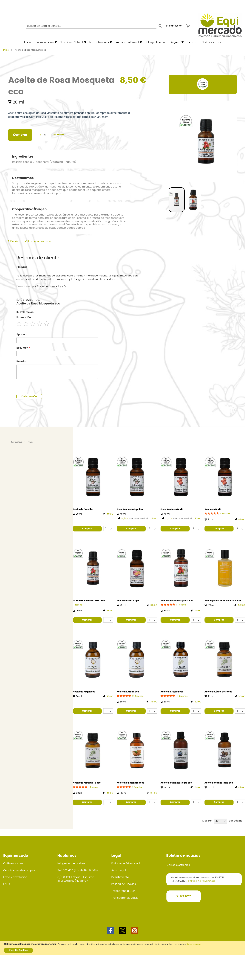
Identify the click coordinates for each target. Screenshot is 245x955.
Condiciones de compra (19, 870)
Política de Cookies (123, 884)
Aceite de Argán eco (84, 692)
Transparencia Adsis (124, 898)
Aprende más (194, 944)
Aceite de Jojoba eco (172, 692)
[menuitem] (27, 42)
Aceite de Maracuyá (128, 601)
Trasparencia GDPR (123, 891)
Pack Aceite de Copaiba (130, 509)
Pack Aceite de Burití (172, 509)
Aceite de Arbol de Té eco (87, 783)
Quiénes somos (13, 863)
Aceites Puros (22, 442)
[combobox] (91, 25)
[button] (193, 199)
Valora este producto (38, 241)
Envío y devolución (15, 877)
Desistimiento (120, 877)
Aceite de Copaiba (83, 509)
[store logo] (220, 25)
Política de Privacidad (125, 863)
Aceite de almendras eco (130, 783)
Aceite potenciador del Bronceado (223, 601)
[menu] (122, 42)
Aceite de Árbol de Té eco (218, 692)
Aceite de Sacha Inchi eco (218, 783)
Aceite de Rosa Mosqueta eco (89, 601)
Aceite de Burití (212, 509)
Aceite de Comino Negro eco (176, 783)
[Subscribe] (183, 896)
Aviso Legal (118, 870)
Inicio (6, 50)
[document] (123, 948)
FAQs (6, 884)
